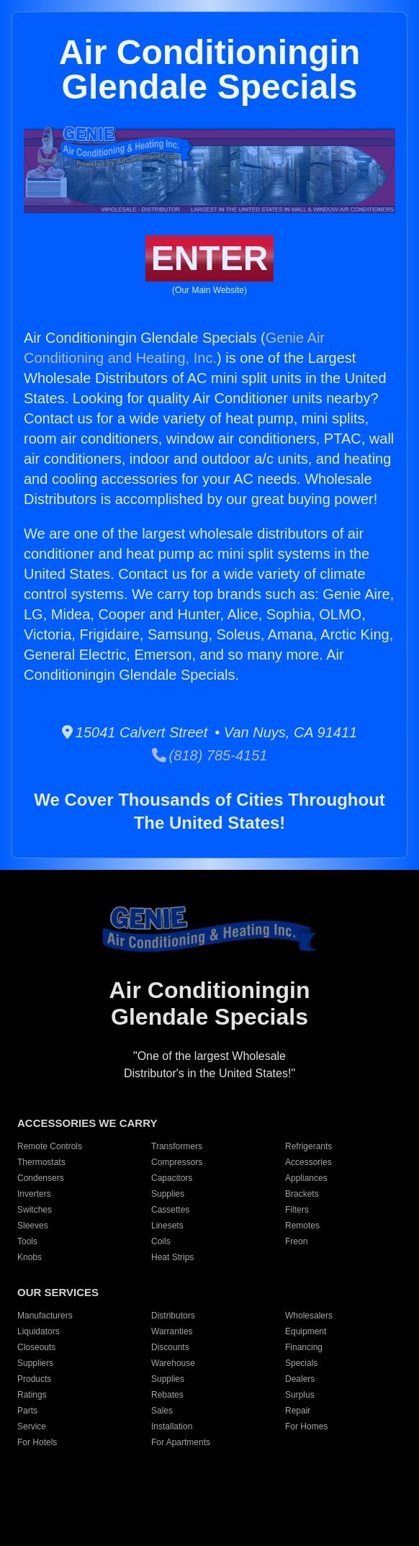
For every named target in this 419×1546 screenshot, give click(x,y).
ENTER (210, 258)
